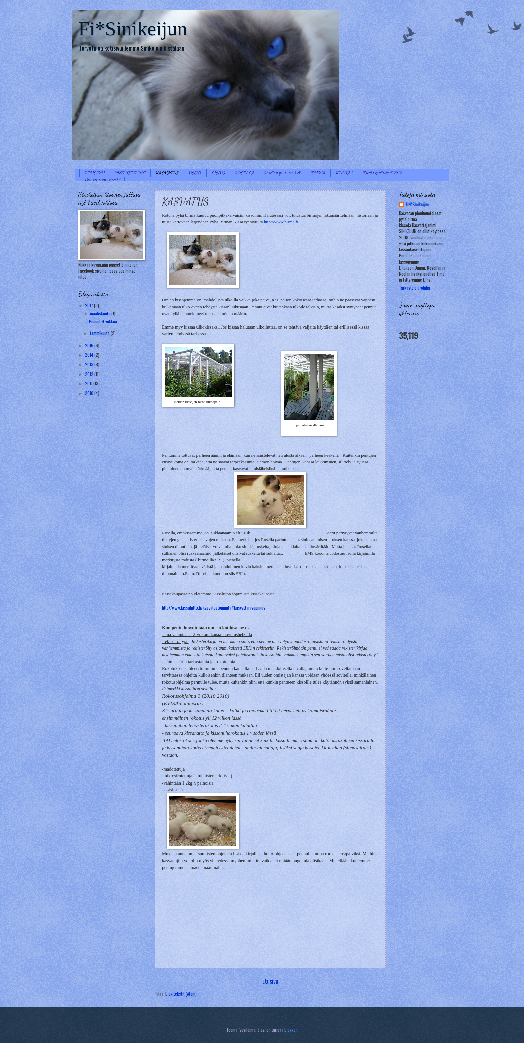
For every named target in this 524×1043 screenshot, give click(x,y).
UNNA (195, 173)
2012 (89, 374)
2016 (89, 345)
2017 (89, 305)
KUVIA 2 (344, 173)
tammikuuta (100, 333)
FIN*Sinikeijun (417, 205)
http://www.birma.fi (281, 221)
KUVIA (318, 173)
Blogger (290, 1030)
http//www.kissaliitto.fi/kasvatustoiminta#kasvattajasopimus (213, 607)
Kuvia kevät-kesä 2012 (382, 173)
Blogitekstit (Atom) (181, 994)
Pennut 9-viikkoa (103, 321)
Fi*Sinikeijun (132, 29)
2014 (89, 355)
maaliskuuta (100, 313)
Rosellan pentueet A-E (282, 173)
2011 (89, 383)
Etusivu (270, 980)
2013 (89, 364)
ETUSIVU (94, 173)
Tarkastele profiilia (414, 288)
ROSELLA (244, 173)
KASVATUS (166, 173)
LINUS (218, 173)
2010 (89, 393)
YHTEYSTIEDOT (130, 173)
